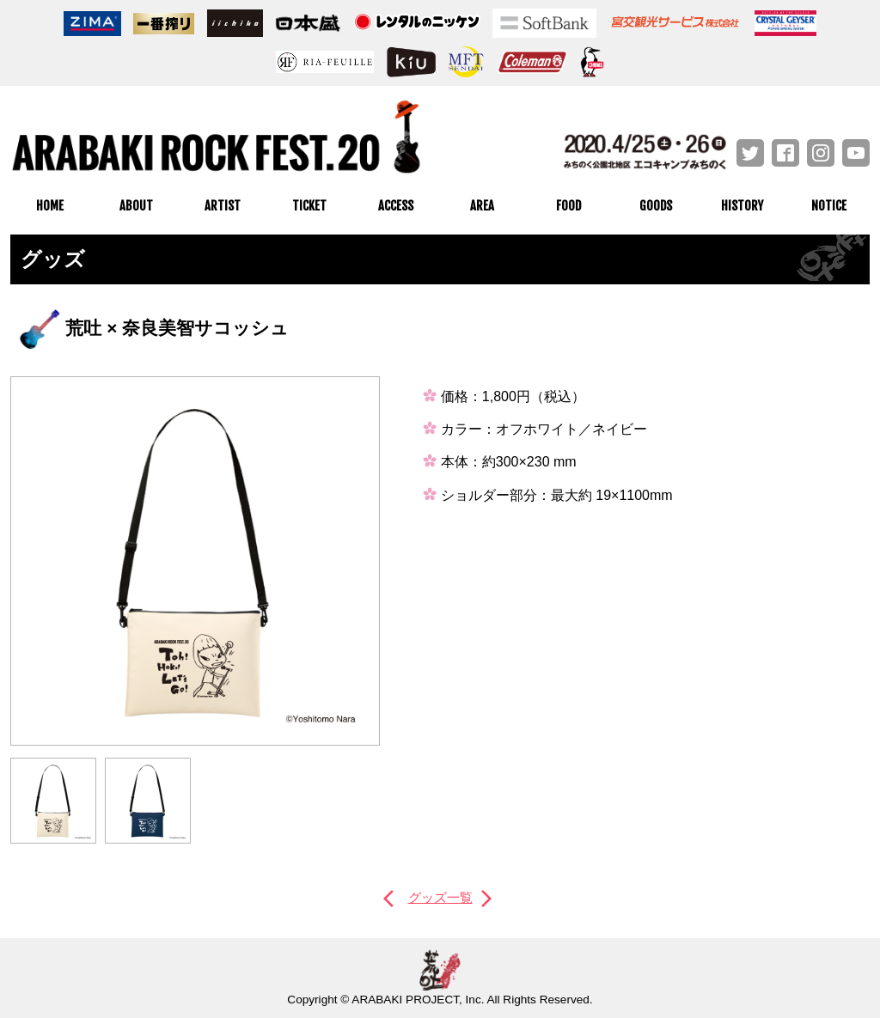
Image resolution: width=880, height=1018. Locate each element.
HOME (50, 206)
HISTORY (742, 206)
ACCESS (395, 206)
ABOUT (136, 206)
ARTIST (223, 206)
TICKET (309, 206)
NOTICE (828, 206)
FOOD (568, 206)
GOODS (655, 206)
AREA (482, 206)
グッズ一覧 (440, 897)
